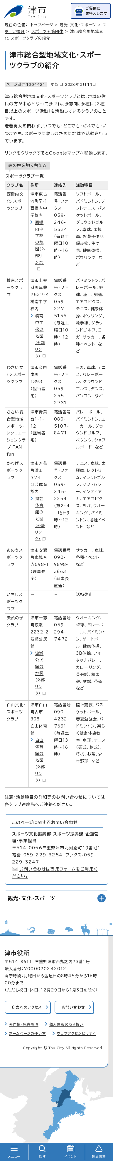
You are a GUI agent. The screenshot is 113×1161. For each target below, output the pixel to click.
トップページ (42, 25)
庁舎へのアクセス (27, 1007)
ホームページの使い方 (27, 1033)
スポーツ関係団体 (47, 31)
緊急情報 (99, 1156)
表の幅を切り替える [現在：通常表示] (27, 165)
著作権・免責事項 (23, 1024)
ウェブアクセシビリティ (76, 1033)
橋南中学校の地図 (40, 336)
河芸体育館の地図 (40, 519)
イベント (71, 1156)
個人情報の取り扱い (66, 1024)
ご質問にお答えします (96, 10)
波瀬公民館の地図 (40, 673)
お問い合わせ (73, 1007)
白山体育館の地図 (40, 760)
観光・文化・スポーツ (78, 25)
